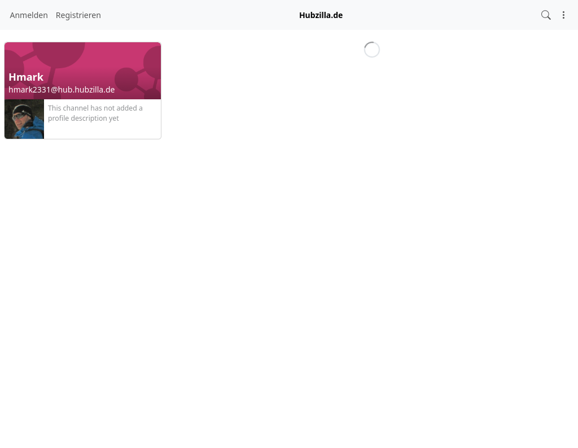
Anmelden (29, 15)
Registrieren (78, 15)
